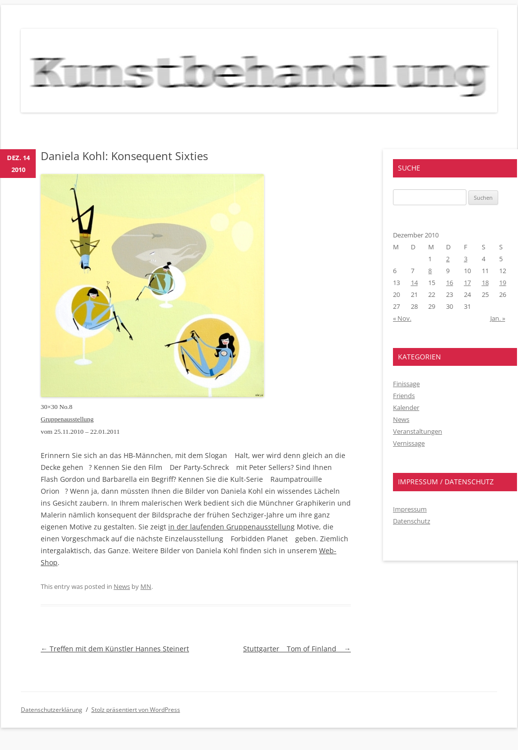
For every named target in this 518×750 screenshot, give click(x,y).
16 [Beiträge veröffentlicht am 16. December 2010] (449, 282)
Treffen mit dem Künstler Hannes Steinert (115, 648)
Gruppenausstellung (67, 419)
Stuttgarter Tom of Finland (297, 648)
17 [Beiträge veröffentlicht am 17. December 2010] (467, 282)
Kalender (406, 407)
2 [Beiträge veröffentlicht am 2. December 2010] (448, 258)
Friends (404, 395)
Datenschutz (411, 521)
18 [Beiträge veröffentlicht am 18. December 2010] (485, 282)
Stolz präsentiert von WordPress (135, 709)
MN (145, 586)
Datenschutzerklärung (51, 709)
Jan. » (497, 318)
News (122, 586)
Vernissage (409, 443)
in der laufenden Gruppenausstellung (231, 526)
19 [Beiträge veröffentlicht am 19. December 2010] (502, 282)
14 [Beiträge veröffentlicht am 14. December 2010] (414, 282)
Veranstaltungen (417, 431)
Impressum (410, 509)
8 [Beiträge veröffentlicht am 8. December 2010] (430, 270)
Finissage (406, 383)
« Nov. (402, 318)
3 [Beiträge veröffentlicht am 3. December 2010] (465, 258)
